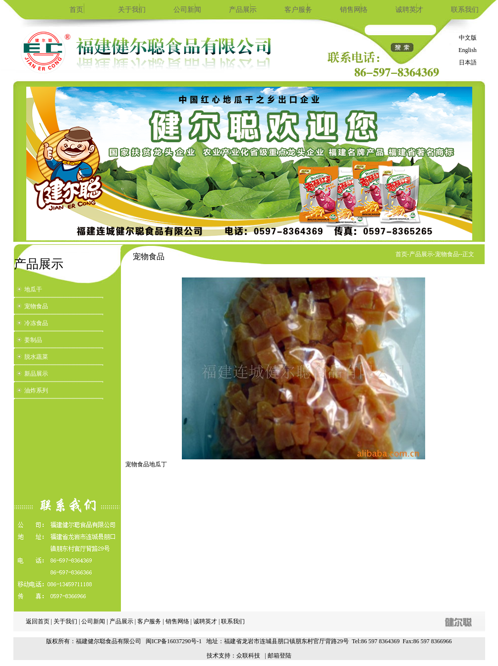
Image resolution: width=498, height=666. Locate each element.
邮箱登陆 (279, 655)
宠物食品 (36, 306)
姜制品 (33, 339)
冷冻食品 (36, 323)
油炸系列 (36, 390)
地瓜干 (33, 289)
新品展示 (36, 373)
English (467, 50)
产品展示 (243, 9)
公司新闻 (187, 9)
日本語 (468, 62)
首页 (76, 9)
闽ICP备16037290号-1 (173, 641)
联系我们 (465, 9)
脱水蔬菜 (36, 356)
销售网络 (354, 9)
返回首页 (38, 621)
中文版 (468, 37)
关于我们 (132, 9)
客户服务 (298, 9)
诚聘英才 (409, 9)
